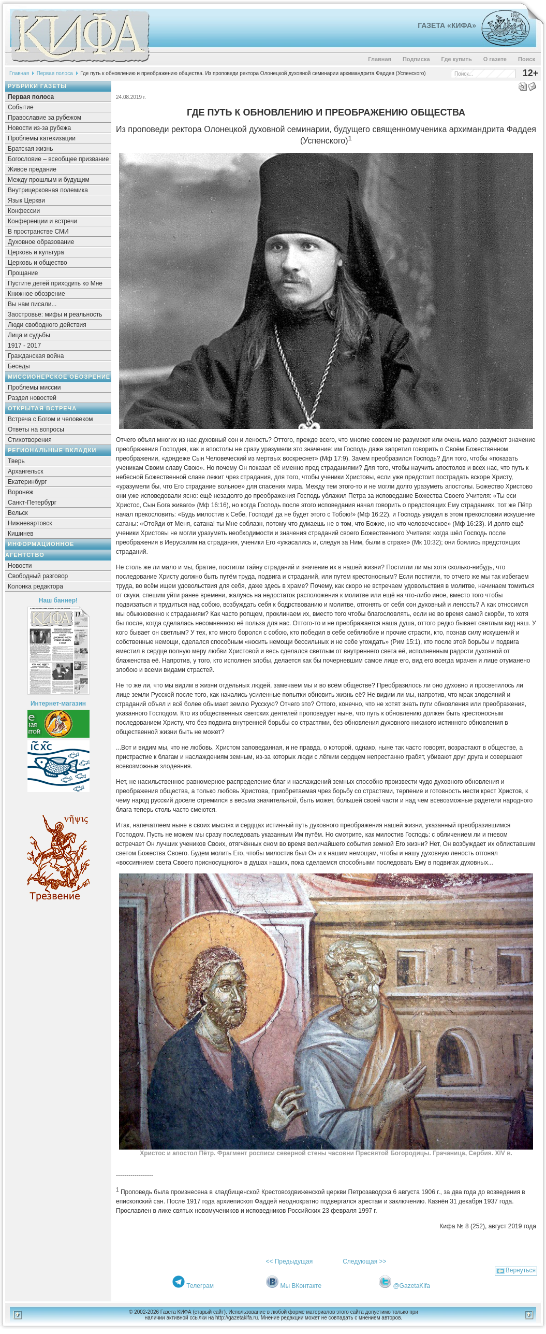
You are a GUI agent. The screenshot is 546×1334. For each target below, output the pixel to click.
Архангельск (25, 471)
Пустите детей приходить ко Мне (55, 283)
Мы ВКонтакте (300, 1285)
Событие (21, 107)
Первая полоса (55, 73)
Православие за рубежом (44, 117)
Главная (379, 59)
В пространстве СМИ (38, 231)
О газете (495, 59)
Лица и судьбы (29, 335)
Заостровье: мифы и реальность (55, 314)
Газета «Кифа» (447, 25)
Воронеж (20, 492)
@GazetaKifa (411, 1285)
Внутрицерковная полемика (48, 190)
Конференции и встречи (42, 221)
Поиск (526, 59)
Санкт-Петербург (32, 502)
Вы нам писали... (32, 304)
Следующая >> (364, 1261)
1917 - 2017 (24, 345)
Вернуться (521, 1270)
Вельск (18, 513)
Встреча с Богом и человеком (50, 419)
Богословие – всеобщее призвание (58, 159)
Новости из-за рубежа (39, 128)
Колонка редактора (35, 586)
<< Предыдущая (289, 1261)
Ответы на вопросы (36, 429)
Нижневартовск (30, 523)
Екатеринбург (27, 481)
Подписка (416, 59)
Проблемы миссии (34, 387)
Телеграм (200, 1285)
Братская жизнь (30, 148)
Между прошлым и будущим (49, 179)
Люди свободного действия (47, 324)
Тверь (16, 461)
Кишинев (21, 533)
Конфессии (24, 210)
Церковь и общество (37, 262)
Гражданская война (36, 356)
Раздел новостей (32, 397)
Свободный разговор (38, 576)
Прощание (23, 273)
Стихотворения (30, 439)
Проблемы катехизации (42, 138)
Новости (20, 565)
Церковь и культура (36, 252)
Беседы (19, 366)
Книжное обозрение (36, 293)
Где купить (456, 59)
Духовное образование (41, 242)
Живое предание (32, 169)
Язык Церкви (26, 200)
